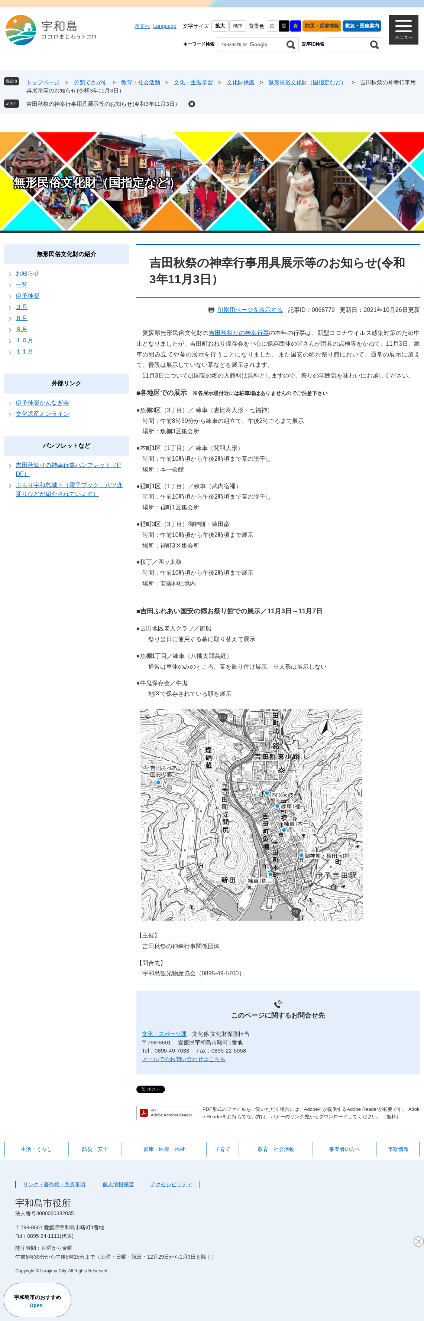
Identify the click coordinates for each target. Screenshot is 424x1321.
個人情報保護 (118, 1184)
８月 (21, 318)
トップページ (43, 82)
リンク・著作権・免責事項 (54, 1184)
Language (164, 26)
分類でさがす (90, 82)
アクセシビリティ (171, 1184)
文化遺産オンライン (42, 414)
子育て (222, 1149)
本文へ (142, 26)
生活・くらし (36, 1149)
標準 (238, 26)
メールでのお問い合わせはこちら (184, 1059)
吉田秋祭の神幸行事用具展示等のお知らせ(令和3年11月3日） (103, 104)
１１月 (24, 351)
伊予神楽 (27, 296)
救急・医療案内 (362, 26)
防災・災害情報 (322, 26)
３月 (21, 307)
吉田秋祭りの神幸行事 (239, 333)
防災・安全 (95, 1149)
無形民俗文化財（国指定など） (307, 82)
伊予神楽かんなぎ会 (42, 402)
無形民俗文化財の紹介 (66, 254)
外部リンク (66, 383)
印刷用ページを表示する (250, 310)
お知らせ (27, 273)
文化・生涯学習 (193, 82)
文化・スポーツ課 (164, 1034)
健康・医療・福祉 (164, 1149)
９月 (21, 329)
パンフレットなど (66, 446)
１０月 (24, 340)
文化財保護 (241, 82)
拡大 (220, 26)
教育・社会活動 (140, 82)
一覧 (21, 284)
